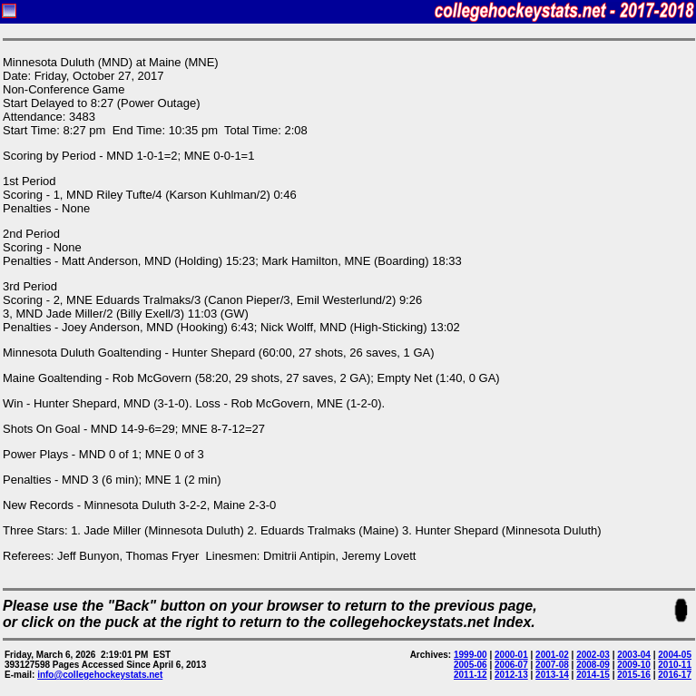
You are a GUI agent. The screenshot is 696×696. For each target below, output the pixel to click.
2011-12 (470, 675)
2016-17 (674, 675)
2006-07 (511, 665)
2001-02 (552, 655)
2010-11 (674, 665)
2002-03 (593, 655)
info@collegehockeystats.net (99, 675)
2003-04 (634, 655)
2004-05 (674, 655)
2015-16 (634, 675)
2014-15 (593, 675)
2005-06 (470, 665)
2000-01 (511, 655)
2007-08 (552, 665)
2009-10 (634, 665)
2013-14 (552, 675)
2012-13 (511, 675)
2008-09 (593, 665)
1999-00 (470, 655)
